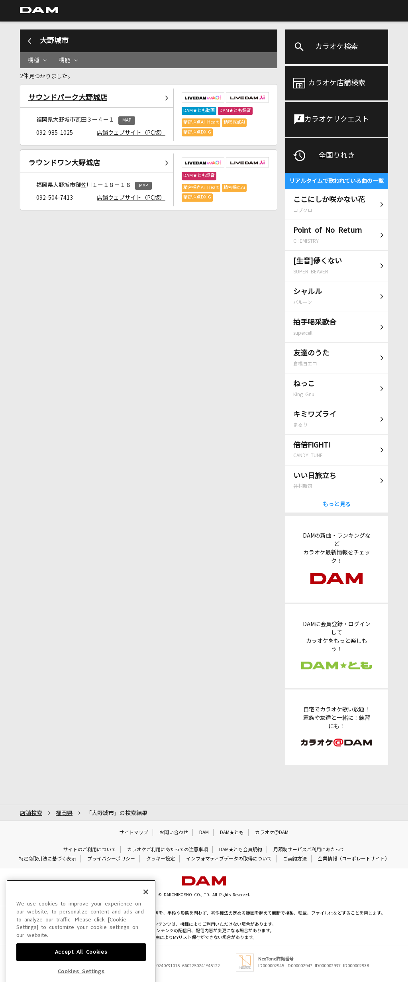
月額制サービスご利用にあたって (309, 849)
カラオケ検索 (336, 46)
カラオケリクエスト (336, 119)
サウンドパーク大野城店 (67, 97)
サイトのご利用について (89, 849)
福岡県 (64, 813)
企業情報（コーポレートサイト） (354, 858)
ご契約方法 (295, 858)
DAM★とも (232, 832)
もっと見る (337, 504)
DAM (204, 832)
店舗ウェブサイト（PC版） (131, 133)
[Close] (146, 932)
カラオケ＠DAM (271, 832)
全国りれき (337, 155)
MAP (126, 120)
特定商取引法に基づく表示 (47, 858)
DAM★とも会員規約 (240, 849)
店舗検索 (31, 813)
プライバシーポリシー (111, 858)
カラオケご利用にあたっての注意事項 (167, 849)
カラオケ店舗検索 (336, 82)
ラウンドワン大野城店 (64, 163)
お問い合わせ (173, 832)
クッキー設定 (160, 858)
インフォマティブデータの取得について (229, 858)
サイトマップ (134, 832)
